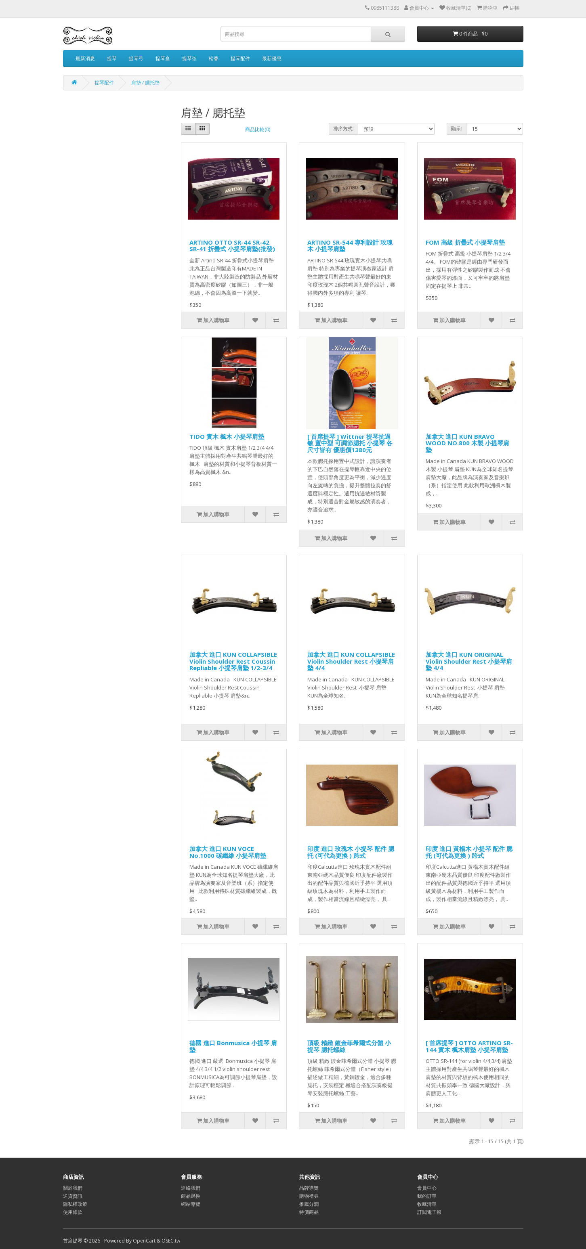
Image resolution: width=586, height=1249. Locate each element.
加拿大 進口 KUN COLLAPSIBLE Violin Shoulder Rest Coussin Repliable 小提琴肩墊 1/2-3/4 (233, 661)
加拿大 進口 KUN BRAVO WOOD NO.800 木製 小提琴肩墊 (467, 443)
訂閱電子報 (429, 1212)
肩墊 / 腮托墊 (145, 82)
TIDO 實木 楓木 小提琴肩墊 (226, 436)
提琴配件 (240, 58)
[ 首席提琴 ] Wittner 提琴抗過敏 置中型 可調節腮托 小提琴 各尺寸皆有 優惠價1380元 (350, 443)
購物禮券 (309, 1195)
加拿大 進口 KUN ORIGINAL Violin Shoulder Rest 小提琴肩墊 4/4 (469, 661)
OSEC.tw (171, 1240)
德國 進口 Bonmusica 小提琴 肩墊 (233, 1046)
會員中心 (427, 1187)
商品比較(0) (257, 129)
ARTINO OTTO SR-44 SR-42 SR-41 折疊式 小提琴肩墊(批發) (232, 245)
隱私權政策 (75, 1204)
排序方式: (343, 128)
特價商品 (309, 1212)
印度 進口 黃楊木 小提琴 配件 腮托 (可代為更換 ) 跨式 (469, 852)
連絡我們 (190, 1187)
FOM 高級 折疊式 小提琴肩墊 (465, 242)
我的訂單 (427, 1195)
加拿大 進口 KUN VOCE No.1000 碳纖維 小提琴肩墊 (227, 852)
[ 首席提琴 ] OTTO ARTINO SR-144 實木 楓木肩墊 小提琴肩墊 (469, 1046)
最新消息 (85, 58)
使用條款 (72, 1212)
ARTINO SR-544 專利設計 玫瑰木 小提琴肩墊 (350, 245)
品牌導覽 (309, 1187)
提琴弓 (136, 58)
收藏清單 (427, 1204)
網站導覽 (190, 1204)
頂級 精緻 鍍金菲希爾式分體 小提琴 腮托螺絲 (349, 1046)
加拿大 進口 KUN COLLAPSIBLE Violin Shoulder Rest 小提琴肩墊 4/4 (351, 661)
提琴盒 (162, 58)
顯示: (456, 128)
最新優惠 (271, 58)
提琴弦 (189, 58)
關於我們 (72, 1187)
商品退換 (190, 1195)
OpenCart (144, 1240)
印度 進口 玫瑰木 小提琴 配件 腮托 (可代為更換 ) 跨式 (350, 852)
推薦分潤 (309, 1204)
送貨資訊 (72, 1195)
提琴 (112, 58)
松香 (213, 58)
